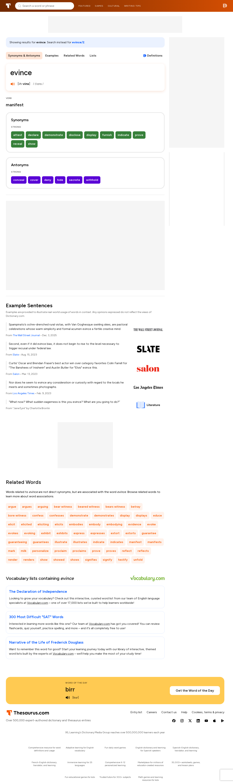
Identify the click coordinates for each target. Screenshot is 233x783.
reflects (143, 551)
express (79, 533)
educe (157, 515)
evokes (13, 533)
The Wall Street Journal (26, 335)
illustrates (80, 542)
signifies (91, 559)
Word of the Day (76, 683)
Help (184, 712)
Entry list (136, 712)
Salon (16, 374)
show (31, 144)
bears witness (115, 506)
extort (115, 533)
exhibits (62, 533)
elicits (59, 524)
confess (37, 515)
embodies (76, 524)
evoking (29, 533)
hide (60, 180)
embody (95, 524)
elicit (11, 524)
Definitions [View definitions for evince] (154, 55)
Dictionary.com (225, 6)
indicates (116, 542)
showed (58, 559)
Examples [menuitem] (52, 55)
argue (12, 506)
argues (27, 506)
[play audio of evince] (12, 84)
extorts (130, 533)
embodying (114, 524)
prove (139, 135)
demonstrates (104, 515)
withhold (92, 180)
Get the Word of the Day (195, 691)
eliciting (43, 524)
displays (141, 515)
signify (107, 559)
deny (47, 180)
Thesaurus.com (8, 5)
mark (11, 551)
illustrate (61, 542)
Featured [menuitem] (84, 6)
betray (135, 506)
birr (70, 689)
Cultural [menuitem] (114, 6)
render (12, 559)
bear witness (63, 506)
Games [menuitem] (99, 6)
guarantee (149, 533)
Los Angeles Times (23, 393)
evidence (134, 524)
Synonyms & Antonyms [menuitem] (24, 55)
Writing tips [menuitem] (132, 6)
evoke (151, 524)
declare (33, 135)
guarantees (41, 542)
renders (28, 559)
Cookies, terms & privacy (208, 712)
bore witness (17, 515)
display (91, 135)
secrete (74, 180)
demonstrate (54, 135)
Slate (16, 354)
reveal (17, 144)
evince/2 (78, 42)
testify (123, 559)
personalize (40, 551)
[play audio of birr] (67, 697)
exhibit (46, 533)
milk (23, 551)
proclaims (79, 551)
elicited (26, 524)
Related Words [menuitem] (74, 55)
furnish (107, 135)
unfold (138, 559)
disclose (74, 135)
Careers (152, 712)
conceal (18, 180)
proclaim (61, 551)
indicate (123, 135)
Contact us (169, 712)
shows (74, 559)
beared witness (89, 506)
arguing (43, 506)
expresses (97, 533)
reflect (127, 551)
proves (111, 551)
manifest (135, 542)
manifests (155, 542)
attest (17, 135)
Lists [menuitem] (93, 55)
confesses (56, 515)
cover (34, 180)
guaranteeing (17, 542)
